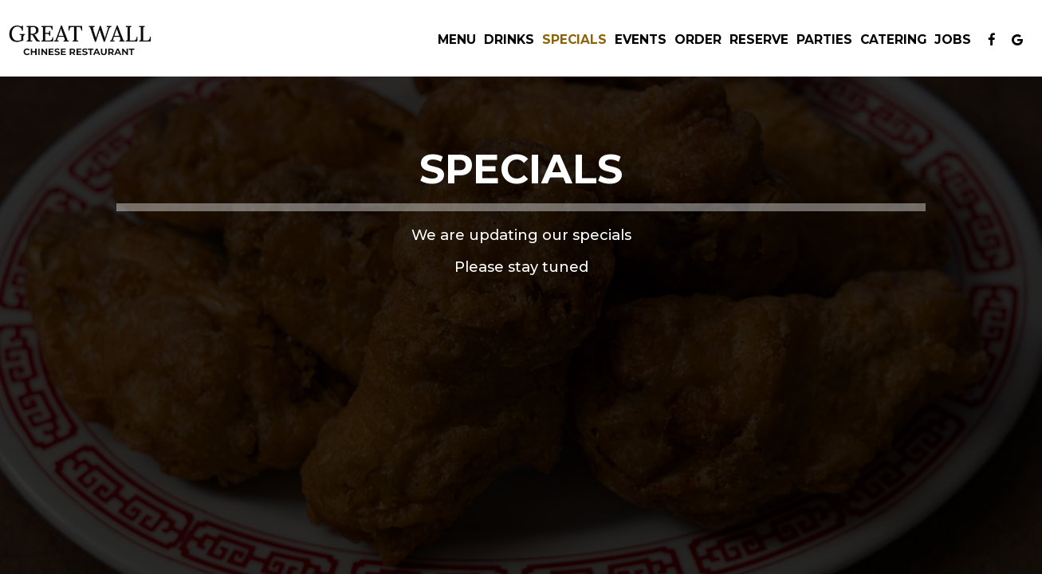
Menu (457, 39)
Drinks (509, 39)
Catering (893, 39)
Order (698, 39)
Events (640, 39)
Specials (574, 39)
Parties (824, 39)
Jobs (952, 39)
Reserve (758, 39)
